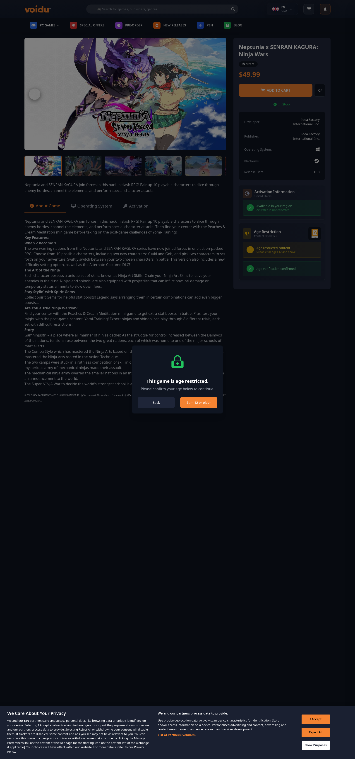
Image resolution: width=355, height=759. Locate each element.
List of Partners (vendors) (177, 741)
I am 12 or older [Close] (199, 402)
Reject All (315, 739)
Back (156, 402)
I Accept (315, 726)
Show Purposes (316, 752)
